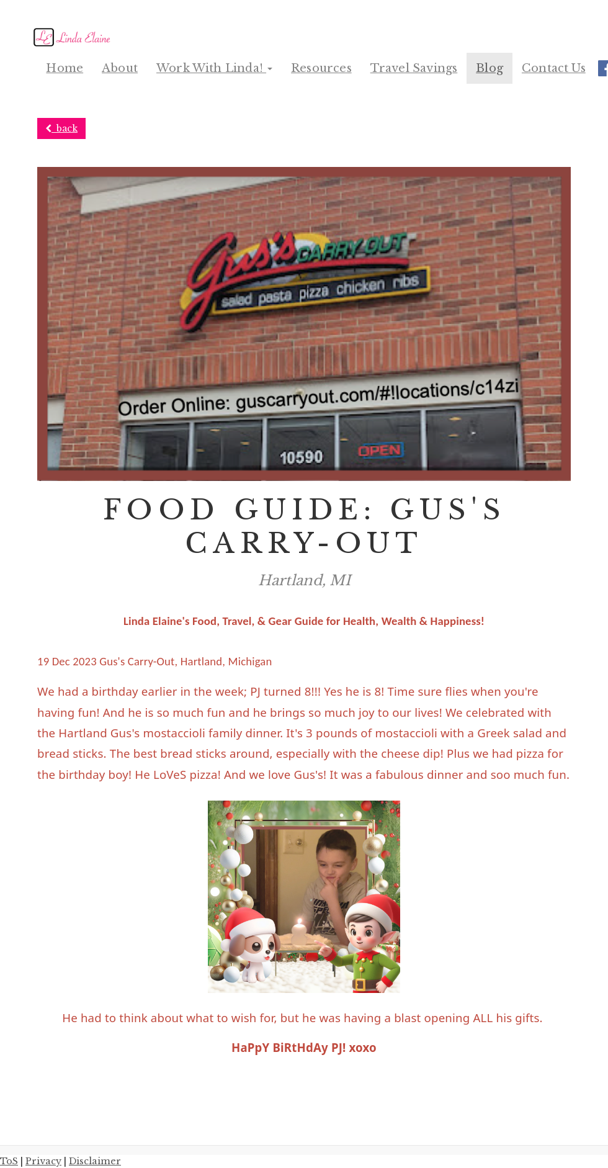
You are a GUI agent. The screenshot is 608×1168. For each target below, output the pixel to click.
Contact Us (554, 68)
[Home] (73, 37)
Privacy (43, 1161)
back (61, 128)
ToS (9, 1161)
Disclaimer (95, 1161)
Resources (321, 68)
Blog (489, 68)
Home (64, 68)
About (120, 68)
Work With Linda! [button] (214, 68)
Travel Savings (414, 68)
